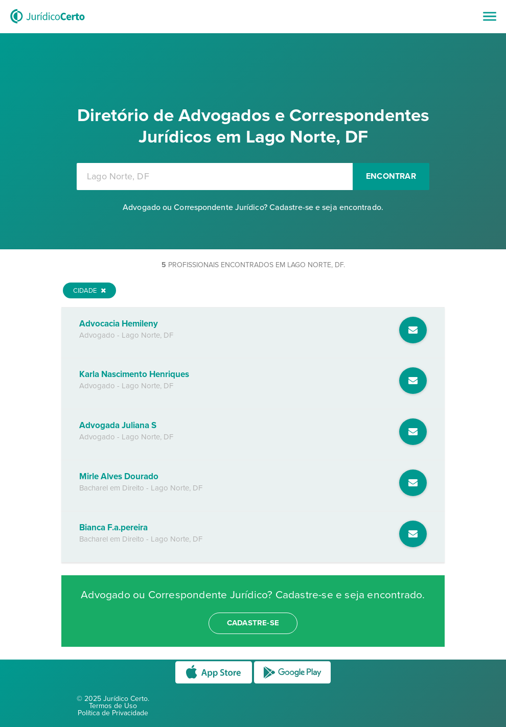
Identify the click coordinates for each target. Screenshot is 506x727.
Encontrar (391, 176)
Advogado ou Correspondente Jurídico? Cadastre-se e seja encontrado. (253, 207)
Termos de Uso (113, 705)
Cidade (89, 291)
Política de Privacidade (113, 713)
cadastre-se (253, 622)
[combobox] (215, 176)
